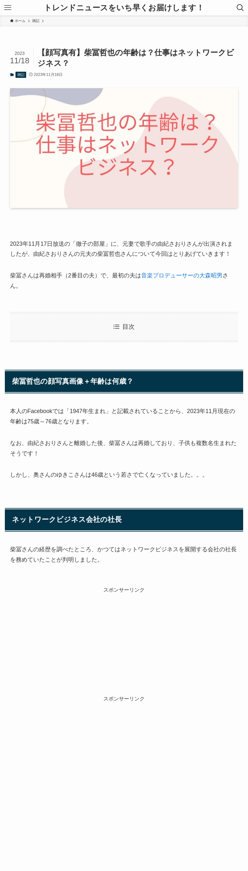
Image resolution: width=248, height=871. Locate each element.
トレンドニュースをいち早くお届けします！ (124, 8)
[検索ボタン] (240, 8)
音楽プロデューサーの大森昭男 (181, 275)
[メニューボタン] (8, 8)
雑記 (21, 75)
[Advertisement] (124, 639)
